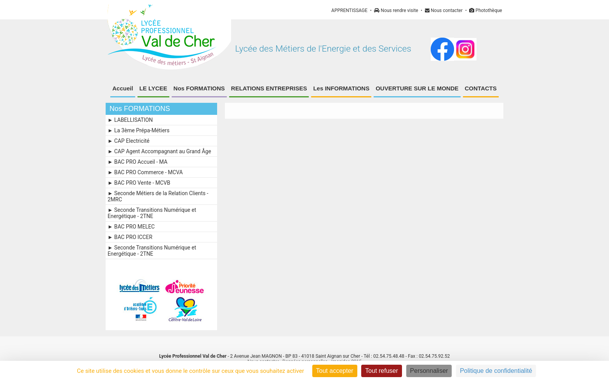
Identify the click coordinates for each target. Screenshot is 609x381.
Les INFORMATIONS (341, 88)
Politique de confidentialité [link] (496, 370)
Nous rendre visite (396, 10)
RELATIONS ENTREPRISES (269, 88)
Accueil (122, 88)
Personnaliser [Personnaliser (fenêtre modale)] (429, 370)
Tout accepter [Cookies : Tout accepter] (334, 370)
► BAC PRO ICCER (130, 237)
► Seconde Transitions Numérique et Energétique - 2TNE (152, 213)
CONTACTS (481, 88)
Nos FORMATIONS (199, 88)
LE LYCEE (153, 88)
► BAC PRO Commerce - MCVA (145, 172)
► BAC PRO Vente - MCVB (139, 183)
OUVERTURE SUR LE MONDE (417, 88)
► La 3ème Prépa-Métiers (138, 130)
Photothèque (485, 10)
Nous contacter (444, 10)
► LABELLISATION (130, 120)
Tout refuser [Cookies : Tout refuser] (381, 370)
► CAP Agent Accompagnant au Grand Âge (159, 151)
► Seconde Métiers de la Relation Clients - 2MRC (158, 196)
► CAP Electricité (129, 141)
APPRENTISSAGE (349, 10)
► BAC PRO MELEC (131, 226)
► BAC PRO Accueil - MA (137, 162)
